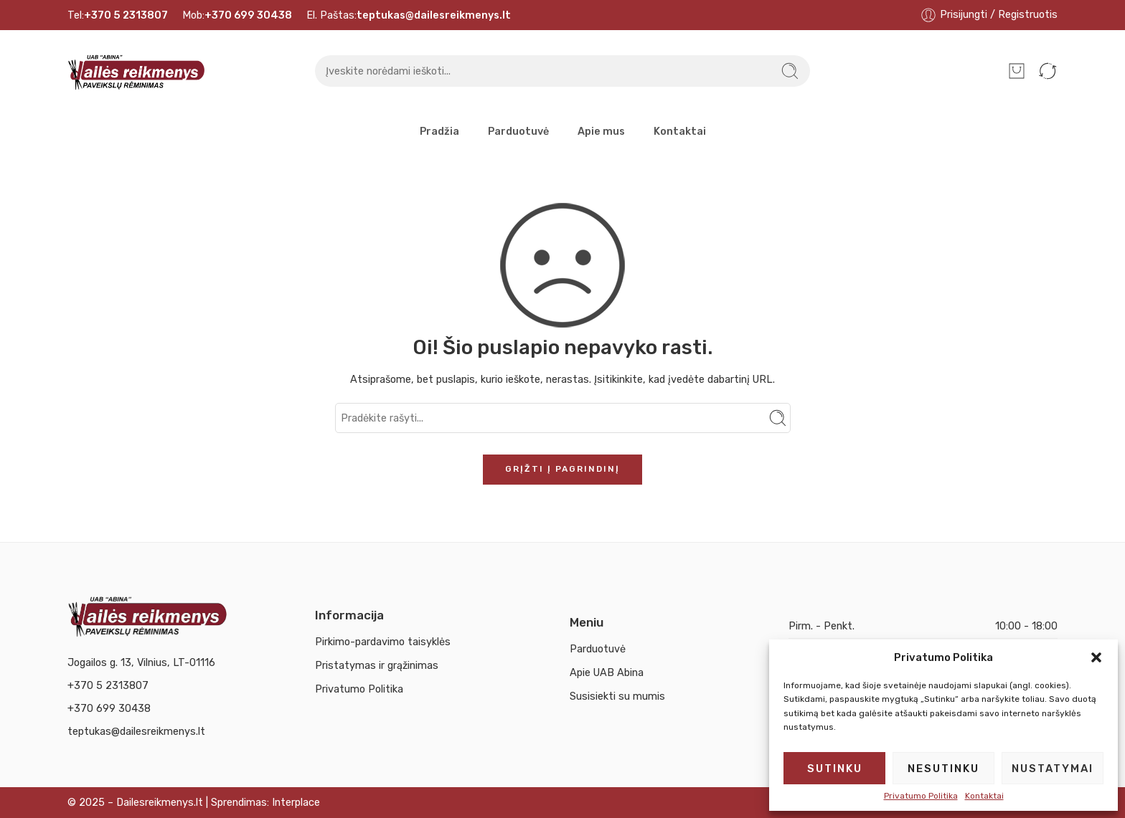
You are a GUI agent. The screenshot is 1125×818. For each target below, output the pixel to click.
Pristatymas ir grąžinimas (376, 665)
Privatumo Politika (921, 795)
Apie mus (601, 131)
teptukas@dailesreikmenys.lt (136, 731)
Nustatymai (1052, 768)
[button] (1096, 657)
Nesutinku (943, 768)
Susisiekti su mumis (617, 696)
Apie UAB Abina (607, 672)
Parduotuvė (518, 131)
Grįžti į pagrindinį (562, 469)
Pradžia (439, 131)
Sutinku (834, 768)
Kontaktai (984, 795)
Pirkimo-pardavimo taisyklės (383, 641)
